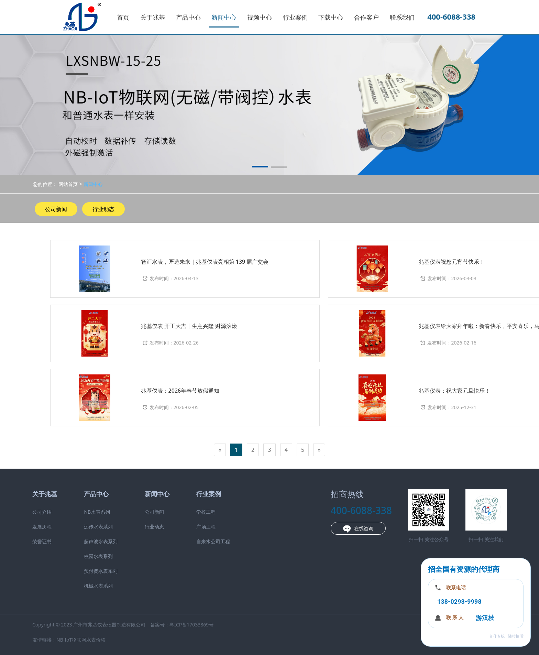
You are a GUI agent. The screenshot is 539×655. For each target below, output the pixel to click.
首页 (123, 17)
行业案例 (295, 17)
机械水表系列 (98, 585)
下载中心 (330, 17)
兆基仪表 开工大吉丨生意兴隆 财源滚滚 (189, 326)
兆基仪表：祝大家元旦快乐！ (454, 390)
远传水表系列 (98, 526)
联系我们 (402, 17)
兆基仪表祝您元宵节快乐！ (452, 261)
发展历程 (42, 526)
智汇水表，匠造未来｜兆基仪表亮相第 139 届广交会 (205, 261)
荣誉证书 (42, 541)
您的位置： (45, 184)
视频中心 (259, 17)
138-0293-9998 (459, 601)
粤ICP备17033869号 (191, 624)
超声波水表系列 (101, 541)
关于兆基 (152, 17)
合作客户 (366, 17)
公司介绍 (42, 512)
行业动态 (103, 209)
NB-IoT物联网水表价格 (81, 639)
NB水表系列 (97, 512)
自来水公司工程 (213, 541)
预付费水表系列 (101, 571)
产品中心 (188, 17)
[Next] (319, 450)
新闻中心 (223, 17)
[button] (260, 167)
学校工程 (206, 512)
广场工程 (206, 526)
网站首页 (68, 184)
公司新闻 (56, 209)
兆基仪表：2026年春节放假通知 (180, 390)
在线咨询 (358, 529)
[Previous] (220, 450)
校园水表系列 (98, 556)
